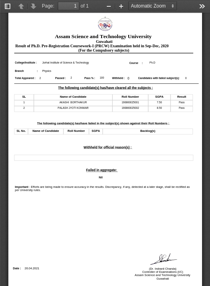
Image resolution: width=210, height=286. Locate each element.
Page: (48, 6)
